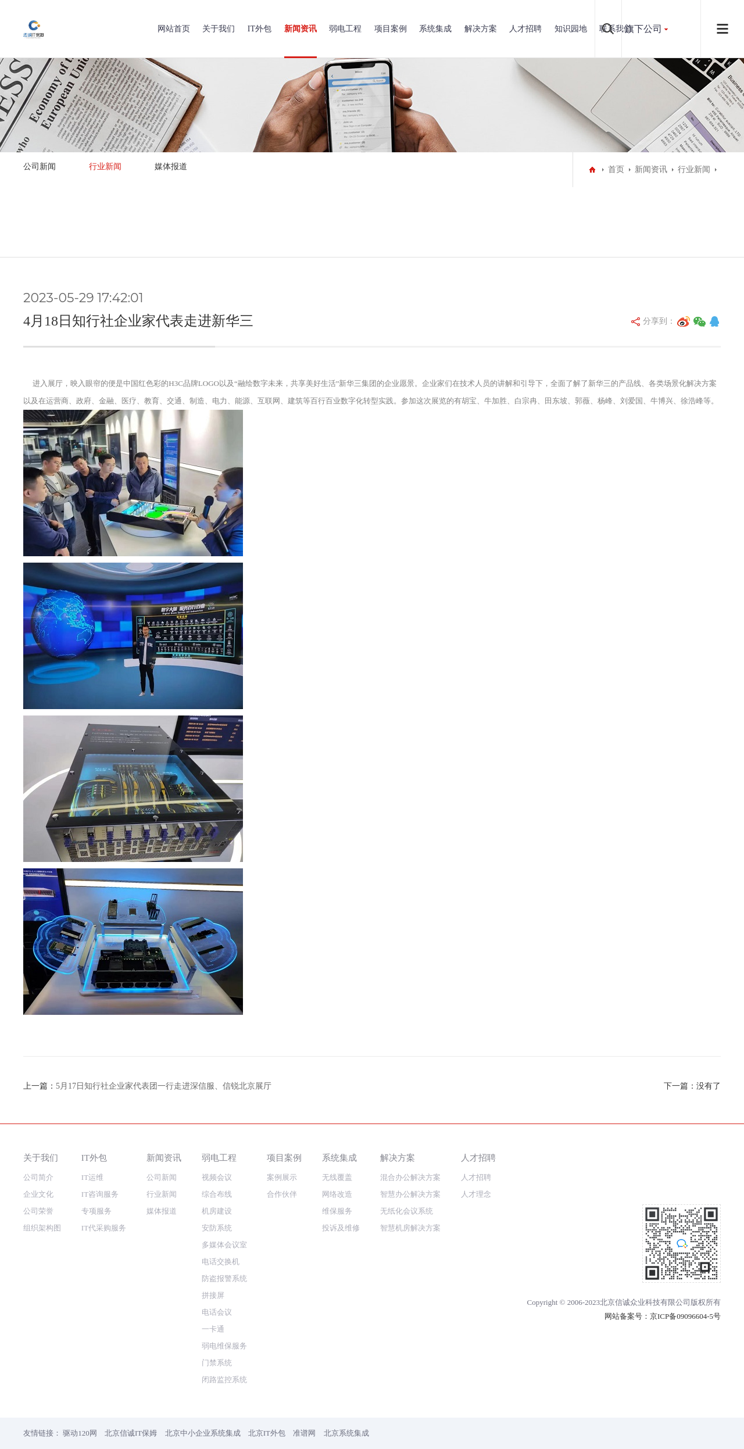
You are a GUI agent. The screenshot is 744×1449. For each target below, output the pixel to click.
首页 (616, 169)
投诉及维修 (341, 1227)
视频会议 (217, 1177)
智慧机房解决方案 (410, 1227)
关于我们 (218, 28)
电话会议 (217, 1312)
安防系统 (217, 1227)
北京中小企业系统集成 (203, 1433)
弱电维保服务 (224, 1345)
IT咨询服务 (100, 1194)
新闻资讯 (300, 28)
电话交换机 (220, 1261)
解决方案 (480, 28)
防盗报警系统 (224, 1278)
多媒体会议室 (224, 1244)
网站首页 (174, 28)
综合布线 (217, 1194)
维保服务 (337, 1211)
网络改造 (337, 1194)
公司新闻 (39, 166)
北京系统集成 (346, 1433)
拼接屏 (213, 1295)
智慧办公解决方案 (410, 1194)
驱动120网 (80, 1433)
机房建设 (217, 1211)
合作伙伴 (282, 1194)
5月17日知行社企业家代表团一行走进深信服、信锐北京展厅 (163, 1086)
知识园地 (571, 28)
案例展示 (282, 1177)
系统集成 (435, 28)
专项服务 (96, 1211)
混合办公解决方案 (410, 1177)
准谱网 (304, 1433)
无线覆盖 (337, 1177)
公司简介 (38, 1177)
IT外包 (259, 28)
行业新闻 (105, 166)
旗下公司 (643, 29)
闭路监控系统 (224, 1379)
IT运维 (92, 1177)
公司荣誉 (38, 1211)
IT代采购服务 (103, 1227)
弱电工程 (345, 28)
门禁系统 (217, 1362)
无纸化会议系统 (406, 1211)
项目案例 (390, 28)
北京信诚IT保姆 (131, 1433)
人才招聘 (525, 28)
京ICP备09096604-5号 (685, 1316)
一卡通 (213, 1329)
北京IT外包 (266, 1433)
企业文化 (38, 1194)
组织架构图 (42, 1227)
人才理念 (476, 1194)
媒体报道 (171, 166)
